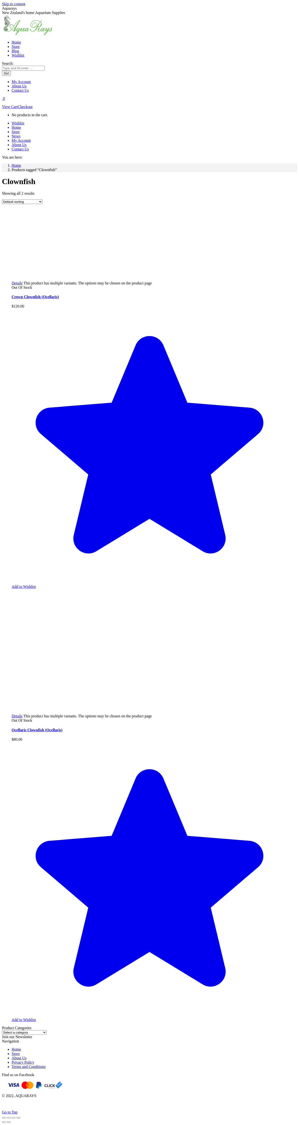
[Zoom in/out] (18, 1118)
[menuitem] (16, 42)
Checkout (25, 107)
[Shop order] (22, 201)
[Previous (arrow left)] (4, 1122)
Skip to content (13, 4)
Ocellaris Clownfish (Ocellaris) (37, 730)
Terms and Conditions (29, 1067)
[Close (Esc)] (4, 1118)
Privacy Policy (23, 1062)
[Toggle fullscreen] (13, 1118)
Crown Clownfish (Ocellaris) (35, 297)
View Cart (10, 107)
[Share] (9, 1118)
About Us (19, 1058)
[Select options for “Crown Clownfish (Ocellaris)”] (17, 283)
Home (16, 1049)
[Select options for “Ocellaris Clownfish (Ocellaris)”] (17, 716)
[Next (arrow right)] (9, 1122)
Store (16, 1054)
